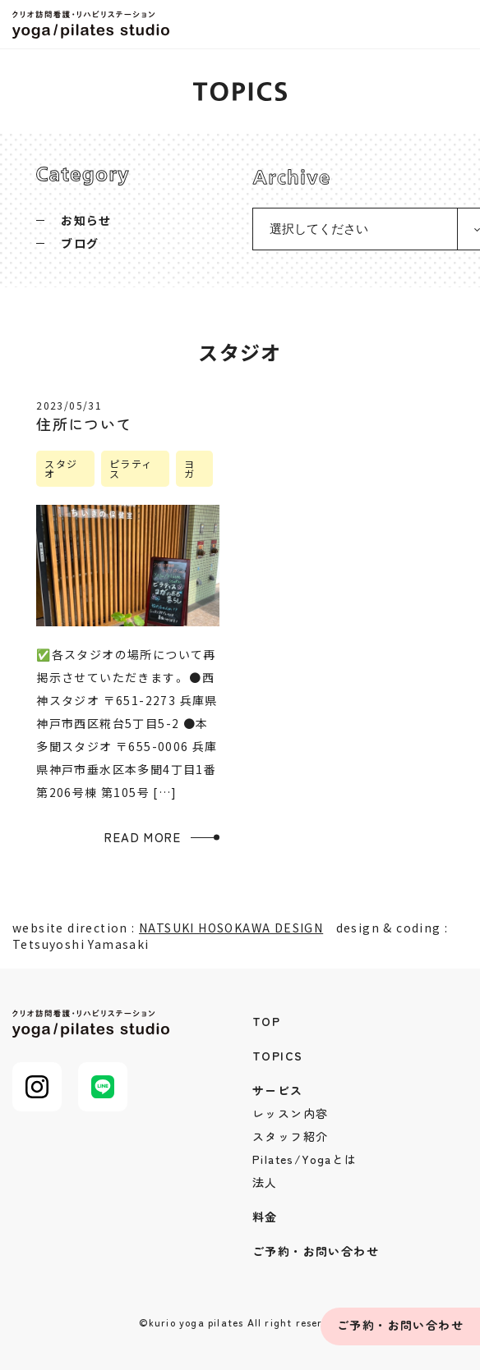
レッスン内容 (290, 1113)
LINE (102, 1086)
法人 (265, 1182)
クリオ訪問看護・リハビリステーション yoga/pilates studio (94, 25)
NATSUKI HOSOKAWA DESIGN (231, 927)
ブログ (80, 243)
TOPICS (277, 1055)
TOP (266, 1021)
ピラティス (131, 468)
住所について (84, 423)
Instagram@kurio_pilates (37, 1086)
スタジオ (60, 468)
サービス (277, 1090)
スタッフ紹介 (290, 1136)
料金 (265, 1216)
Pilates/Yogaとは (305, 1159)
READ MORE (142, 836)
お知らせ (86, 220)
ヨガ (189, 468)
